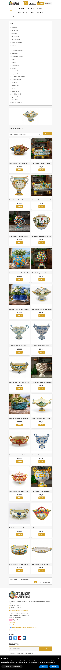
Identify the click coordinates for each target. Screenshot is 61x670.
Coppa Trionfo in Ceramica (19, 346)
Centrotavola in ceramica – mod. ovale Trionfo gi (42, 309)
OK (46, 649)
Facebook (10, 638)
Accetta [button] (54, 666)
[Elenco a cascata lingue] (48, 3)
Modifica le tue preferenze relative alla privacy (23, 628)
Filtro (47, 133)
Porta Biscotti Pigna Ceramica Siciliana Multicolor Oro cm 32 (19, 236)
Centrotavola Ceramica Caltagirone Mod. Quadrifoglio (42, 163)
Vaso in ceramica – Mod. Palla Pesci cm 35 (19, 273)
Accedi (32, 3)
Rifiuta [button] (44, 666)
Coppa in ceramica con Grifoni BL (42, 346)
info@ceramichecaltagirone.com (19, 611)
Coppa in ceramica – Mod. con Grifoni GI (19, 200)
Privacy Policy (12, 623)
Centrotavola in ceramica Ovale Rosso (19, 455)
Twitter (15, 638)
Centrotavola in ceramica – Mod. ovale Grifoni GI (19, 382)
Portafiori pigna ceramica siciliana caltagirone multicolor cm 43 (42, 273)
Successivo (47, 582)
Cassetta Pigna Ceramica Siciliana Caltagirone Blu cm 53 (19, 309)
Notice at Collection (14, 630)
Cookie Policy (12, 625)
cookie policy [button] (51, 662)
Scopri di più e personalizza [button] (12, 666)
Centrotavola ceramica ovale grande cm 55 (42, 564)
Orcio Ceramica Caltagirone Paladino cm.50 (42, 236)
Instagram (24, 638)
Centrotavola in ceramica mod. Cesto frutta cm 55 (19, 163)
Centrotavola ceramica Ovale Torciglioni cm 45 (19, 528)
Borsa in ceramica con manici (42, 528)
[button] (58, 658)
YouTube (19, 638)
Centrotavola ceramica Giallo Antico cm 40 (19, 564)
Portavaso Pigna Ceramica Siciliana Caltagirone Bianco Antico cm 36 (42, 382)
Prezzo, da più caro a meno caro (18, 134)
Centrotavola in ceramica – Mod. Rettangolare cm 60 (42, 200)
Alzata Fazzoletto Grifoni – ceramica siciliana (42, 419)
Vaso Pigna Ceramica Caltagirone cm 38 (19, 419)
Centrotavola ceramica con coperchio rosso (19, 492)
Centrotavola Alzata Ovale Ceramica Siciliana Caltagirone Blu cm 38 (42, 455)
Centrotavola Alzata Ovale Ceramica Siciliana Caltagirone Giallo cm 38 (42, 492)
